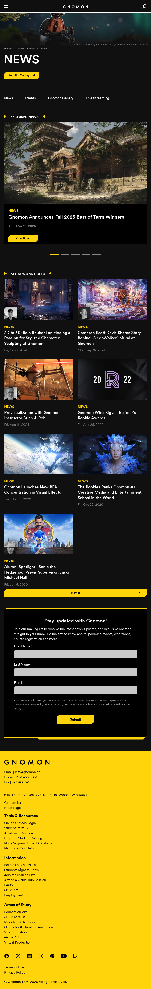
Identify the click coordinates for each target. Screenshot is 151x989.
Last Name (22, 664)
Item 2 (75, 254)
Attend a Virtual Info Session (25, 880)
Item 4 (96, 254)
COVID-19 (11, 890)
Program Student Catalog (23, 838)
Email (19, 683)
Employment (13, 895)
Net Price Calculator (19, 848)
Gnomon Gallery (60, 98)
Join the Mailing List (19, 875)
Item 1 (65, 254)
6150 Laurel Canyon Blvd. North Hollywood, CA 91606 (44, 795)
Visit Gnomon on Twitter (18, 956)
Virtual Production (18, 942)
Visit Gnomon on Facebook (6, 956)
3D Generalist (14, 917)
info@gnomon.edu (28, 772)
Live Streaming (97, 98)
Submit (75, 719)
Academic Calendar (19, 833)
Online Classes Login (20, 823)
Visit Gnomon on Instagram (40, 956)
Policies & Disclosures (20, 865)
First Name (23, 646)
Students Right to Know (21, 870)
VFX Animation (15, 932)
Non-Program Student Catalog (27, 843)
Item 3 (86, 254)
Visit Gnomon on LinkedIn (29, 956)
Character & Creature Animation (28, 927)
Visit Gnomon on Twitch (75, 956)
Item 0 (54, 254)
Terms (17, 708)
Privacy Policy (114, 704)
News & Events (26, 48)
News (43, 48)
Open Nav (6, 6)
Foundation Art (15, 912)
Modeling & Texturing (20, 922)
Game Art (11, 937)
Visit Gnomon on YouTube (63, 956)
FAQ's (8, 885)
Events (30, 98)
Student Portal (14, 828)
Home (8, 48)
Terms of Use (14, 967)
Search (144, 6)
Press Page (12, 808)
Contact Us (12, 803)
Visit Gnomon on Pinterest (52, 956)
